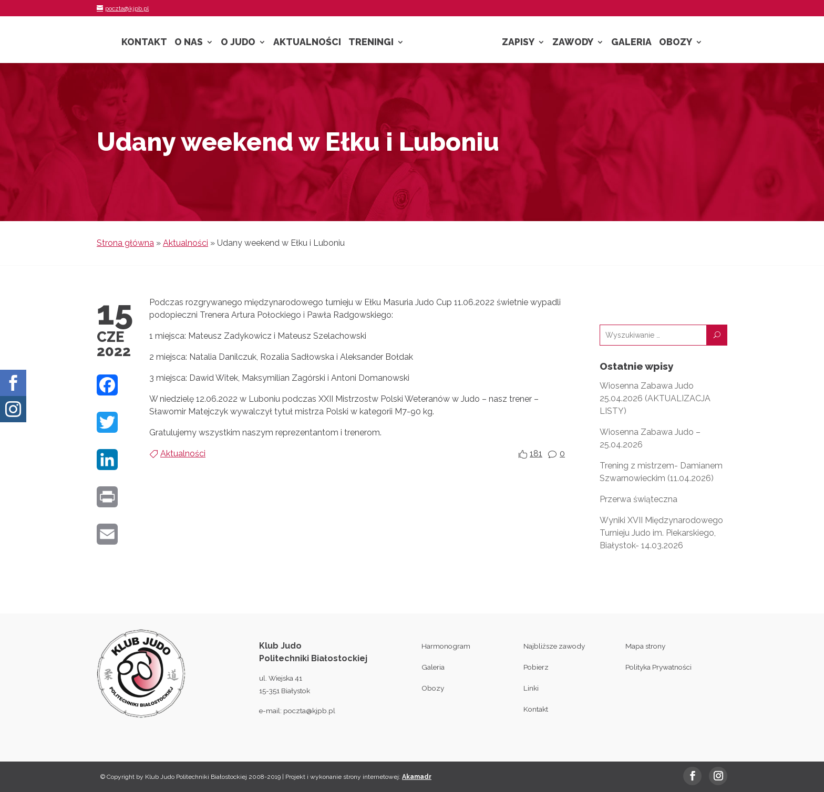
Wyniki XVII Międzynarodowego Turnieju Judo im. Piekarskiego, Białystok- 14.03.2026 (661, 532)
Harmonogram (445, 646)
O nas (188, 42)
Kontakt (144, 42)
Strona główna (125, 243)
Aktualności (307, 42)
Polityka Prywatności (658, 667)
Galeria (631, 42)
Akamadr (416, 776)
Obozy (675, 42)
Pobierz (536, 667)
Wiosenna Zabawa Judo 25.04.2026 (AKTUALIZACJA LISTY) (655, 398)
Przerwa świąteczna (638, 499)
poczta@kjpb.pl (309, 710)
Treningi (371, 42)
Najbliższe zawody (554, 646)
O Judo (238, 42)
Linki (531, 688)
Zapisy (518, 42)
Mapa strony (645, 646)
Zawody (572, 42)
